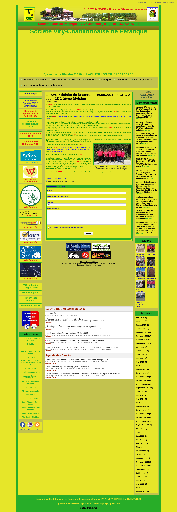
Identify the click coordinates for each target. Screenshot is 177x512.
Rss (37, 429)
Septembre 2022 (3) (144, 469)
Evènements (151, 267)
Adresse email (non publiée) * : (58, 196)
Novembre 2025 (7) (144, 336)
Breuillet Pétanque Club (30, 372)
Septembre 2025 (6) (144, 343)
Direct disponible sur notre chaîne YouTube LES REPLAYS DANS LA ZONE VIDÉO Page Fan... (77, 361)
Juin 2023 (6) (141, 436)
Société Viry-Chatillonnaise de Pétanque (88, 31)
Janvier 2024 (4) (142, 410)
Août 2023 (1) (141, 429)
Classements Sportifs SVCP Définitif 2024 (30, 113)
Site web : (50, 202)
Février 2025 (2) (142, 369)
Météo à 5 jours (30, 292)
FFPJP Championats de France (30, 352)
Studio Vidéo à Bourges (100, 263)
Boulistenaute (30, 368)
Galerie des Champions (140, 255)
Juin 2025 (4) (141, 355)
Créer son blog (142, 2)
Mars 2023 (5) (141, 447)
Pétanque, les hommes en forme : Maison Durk (65, 319)
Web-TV (30, 429)
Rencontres (151, 254)
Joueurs (149, 290)
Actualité (27, 79)
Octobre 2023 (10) (143, 421)
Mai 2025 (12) (141, 358)
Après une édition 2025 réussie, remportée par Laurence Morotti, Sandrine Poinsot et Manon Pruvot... (78, 349)
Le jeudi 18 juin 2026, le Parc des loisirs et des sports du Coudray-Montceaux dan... (72, 342)
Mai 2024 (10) (141, 395)
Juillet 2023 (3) (142, 432)
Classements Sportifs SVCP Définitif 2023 (30, 103)
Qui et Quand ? (142, 79)
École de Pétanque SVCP (139, 304)
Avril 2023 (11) (142, 443)
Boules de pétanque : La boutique (89, 265)
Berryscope (87, 263)
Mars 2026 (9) (141, 321)
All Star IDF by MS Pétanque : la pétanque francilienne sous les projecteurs (75, 340)
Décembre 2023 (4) (143, 414)
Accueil (41, 79)
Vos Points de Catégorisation (30, 286)
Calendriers (121, 79)
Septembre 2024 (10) (144, 388)
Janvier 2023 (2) (142, 454)
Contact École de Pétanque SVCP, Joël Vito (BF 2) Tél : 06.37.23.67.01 (88, 24)
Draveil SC (30, 395)
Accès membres (88, 508)
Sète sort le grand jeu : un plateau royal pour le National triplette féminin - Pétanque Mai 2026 (82, 347)
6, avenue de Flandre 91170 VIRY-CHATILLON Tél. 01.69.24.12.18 (88, 74)
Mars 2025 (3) (141, 366)
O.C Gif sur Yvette (30, 398)
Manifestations (141, 267)
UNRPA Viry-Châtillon (30, 413)
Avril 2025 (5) (141, 362)
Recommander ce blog (155, 2)
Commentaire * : (53, 208)
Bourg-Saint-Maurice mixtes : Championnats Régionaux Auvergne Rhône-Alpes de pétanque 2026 (83, 374)
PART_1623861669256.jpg (57, 181)
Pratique (105, 79)
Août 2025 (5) (141, 347)
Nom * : (49, 191)
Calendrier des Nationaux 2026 (30, 142)
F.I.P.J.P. (30, 344)
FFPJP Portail (30, 357)
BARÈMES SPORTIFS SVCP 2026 (30, 124)
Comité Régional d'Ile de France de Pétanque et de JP (30, 363)
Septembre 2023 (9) (144, 425)
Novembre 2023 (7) (144, 417)
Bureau (74, 79)
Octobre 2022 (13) (143, 466)
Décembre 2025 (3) (143, 332)
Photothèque (30, 93)
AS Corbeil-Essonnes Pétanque (30, 383)
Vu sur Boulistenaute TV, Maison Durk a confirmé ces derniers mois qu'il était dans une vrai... (75, 321)
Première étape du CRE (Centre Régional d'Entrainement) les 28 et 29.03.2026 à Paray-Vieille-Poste (146, 174)
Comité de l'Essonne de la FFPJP (30, 339)
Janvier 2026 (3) (142, 329)
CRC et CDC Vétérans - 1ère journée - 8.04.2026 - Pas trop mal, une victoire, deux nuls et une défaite (146, 163)
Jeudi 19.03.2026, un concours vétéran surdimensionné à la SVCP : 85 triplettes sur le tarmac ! (145, 215)
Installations (140, 279)
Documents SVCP (30, 305)
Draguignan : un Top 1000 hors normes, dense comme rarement (71, 326)
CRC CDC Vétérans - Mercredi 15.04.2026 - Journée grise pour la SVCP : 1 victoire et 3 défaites (145, 126)
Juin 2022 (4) (141, 477)
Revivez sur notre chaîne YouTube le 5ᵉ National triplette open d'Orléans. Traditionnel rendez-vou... (77, 335)
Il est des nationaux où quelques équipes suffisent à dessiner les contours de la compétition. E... (76, 328)
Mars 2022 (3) (141, 488)
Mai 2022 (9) (141, 480)
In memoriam (151, 279)
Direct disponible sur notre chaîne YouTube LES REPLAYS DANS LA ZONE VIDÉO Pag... (75, 368)
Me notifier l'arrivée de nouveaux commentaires (66, 228)
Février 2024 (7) (142, 406)
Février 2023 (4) (142, 451)
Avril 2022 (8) (141, 484)
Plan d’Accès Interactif (30, 299)
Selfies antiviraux (139, 290)
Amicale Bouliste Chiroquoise (30, 377)
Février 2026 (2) (142, 325)
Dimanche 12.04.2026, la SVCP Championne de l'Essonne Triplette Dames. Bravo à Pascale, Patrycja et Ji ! (146, 151)
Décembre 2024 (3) (143, 377)
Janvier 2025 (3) (142, 373)
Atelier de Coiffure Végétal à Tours (72, 263)
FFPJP (30, 348)
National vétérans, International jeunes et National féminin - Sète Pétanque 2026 (77, 360)
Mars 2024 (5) (141, 403)
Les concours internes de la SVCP (42, 85)
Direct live (112, 263)
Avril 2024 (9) (141, 399)
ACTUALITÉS (50, 313)
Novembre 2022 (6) (144, 462)
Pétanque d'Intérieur (89, 262)
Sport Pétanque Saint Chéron (30, 403)
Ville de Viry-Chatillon (30, 417)
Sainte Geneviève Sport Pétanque (30, 409)
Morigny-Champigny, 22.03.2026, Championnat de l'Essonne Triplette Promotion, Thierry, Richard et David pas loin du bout (146, 202)
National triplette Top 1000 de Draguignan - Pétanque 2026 (68, 367)
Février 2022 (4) (142, 492)
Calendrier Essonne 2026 (30, 134)
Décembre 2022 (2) (143, 458)
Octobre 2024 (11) (143, 384)
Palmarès (89, 79)
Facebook (23, 429)
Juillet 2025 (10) (142, 351)
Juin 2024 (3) (141, 392)
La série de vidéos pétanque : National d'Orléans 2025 (67, 333)
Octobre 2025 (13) (143, 340)
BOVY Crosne (30, 387)
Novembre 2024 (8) (144, 380)
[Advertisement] (88, 53)
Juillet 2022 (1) (142, 473)
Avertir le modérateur (169, 2)
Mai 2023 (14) (141, 440)
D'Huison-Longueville (30, 391)
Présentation (58, 79)
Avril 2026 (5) (141, 318)
